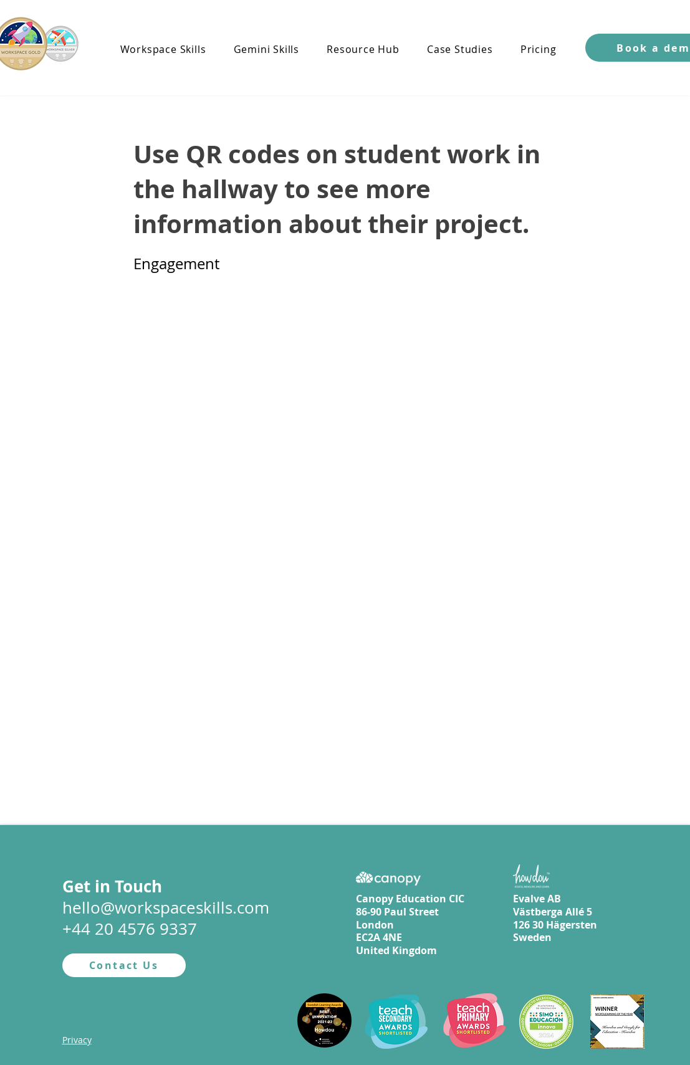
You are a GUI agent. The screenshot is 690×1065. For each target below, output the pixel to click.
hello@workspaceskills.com (165, 908)
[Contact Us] (124, 965)
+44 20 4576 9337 (129, 929)
